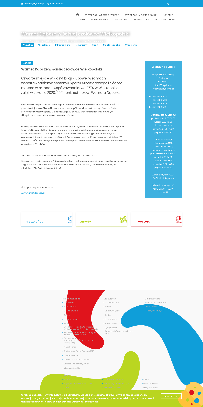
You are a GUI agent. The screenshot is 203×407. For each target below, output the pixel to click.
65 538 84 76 (160, 103)
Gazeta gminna (71, 311)
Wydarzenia (131, 45)
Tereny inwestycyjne (155, 311)
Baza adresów (70, 307)
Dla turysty (110, 298)
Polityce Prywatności (86, 401)
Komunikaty (81, 45)
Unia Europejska (111, 45)
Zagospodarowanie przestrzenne (78, 383)
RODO (66, 388)
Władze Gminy (70, 379)
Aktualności (51, 41)
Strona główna (28, 41)
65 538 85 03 (160, 100)
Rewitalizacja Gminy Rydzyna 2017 (79, 351)
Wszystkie (28, 45)
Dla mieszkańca (71, 298)
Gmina (40, 41)
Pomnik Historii (111, 319)
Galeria (67, 315)
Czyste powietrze (71, 355)
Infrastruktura (62, 45)
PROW (66, 323)
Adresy (146, 379)
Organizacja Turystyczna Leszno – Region (120, 332)
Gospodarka (151, 307)
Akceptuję (171, 396)
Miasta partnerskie (72, 368)
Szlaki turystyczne (112, 311)
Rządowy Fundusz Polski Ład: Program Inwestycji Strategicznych (80, 333)
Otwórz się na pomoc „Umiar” (76, 364)
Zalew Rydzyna (111, 323)
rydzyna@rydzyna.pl (34, 4)
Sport (95, 45)
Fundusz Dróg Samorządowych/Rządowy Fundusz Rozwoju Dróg (79, 340)
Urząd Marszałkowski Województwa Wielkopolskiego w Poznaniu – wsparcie (81, 328)
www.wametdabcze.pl (33, 192)
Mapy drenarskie (150, 388)
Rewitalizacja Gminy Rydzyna (116, 383)
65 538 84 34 (56, 4)
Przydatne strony (150, 383)
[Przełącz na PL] (168, 4)
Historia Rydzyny (112, 302)
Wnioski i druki (70, 347)
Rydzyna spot (111, 328)
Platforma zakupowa (113, 388)
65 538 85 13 (159, 107)
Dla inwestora (152, 298)
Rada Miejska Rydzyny (113, 379)
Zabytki (108, 307)
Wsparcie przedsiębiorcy (156, 302)
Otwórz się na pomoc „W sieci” (77, 360)
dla (48, 219)
